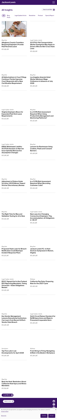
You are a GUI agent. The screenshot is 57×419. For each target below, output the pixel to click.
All (3, 15)
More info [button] (3, 415)
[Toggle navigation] (53, 2)
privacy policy (4, 411)
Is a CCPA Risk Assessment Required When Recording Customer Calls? (40, 183)
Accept (52, 415)
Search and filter (47, 9)
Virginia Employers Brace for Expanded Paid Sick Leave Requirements (12, 114)
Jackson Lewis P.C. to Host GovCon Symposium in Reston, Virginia (42, 251)
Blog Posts (8, 16)
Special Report (49, 15)
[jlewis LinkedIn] (54, 403)
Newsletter (32, 15)
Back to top (8, 403)
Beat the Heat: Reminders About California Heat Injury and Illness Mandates (14, 384)
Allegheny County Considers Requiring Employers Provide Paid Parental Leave (13, 45)
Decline (44, 415)
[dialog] (28, 413)
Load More (6, 395)
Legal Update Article (20, 15)
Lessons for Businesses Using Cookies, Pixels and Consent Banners (41, 149)
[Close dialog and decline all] (56, 409)
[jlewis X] (54, 406)
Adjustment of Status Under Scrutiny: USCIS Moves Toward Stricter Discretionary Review (13, 183)
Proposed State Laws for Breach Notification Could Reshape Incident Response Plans (14, 251)
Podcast (40, 15)
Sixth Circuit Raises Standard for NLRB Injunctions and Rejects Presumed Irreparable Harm (42, 318)
